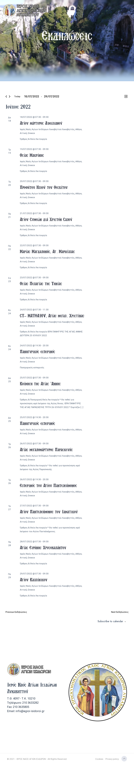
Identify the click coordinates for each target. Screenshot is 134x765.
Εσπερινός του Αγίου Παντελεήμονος (48, 485)
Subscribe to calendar (110, 621)
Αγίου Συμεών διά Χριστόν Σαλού (46, 219)
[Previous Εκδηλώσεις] (6, 96)
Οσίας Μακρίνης (32, 155)
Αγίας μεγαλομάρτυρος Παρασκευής (46, 449)
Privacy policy (112, 759)
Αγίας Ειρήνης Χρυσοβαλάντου (43, 547)
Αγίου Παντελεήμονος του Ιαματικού (49, 511)
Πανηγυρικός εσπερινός (37, 351)
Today (17, 96)
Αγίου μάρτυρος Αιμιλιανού (41, 123)
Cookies (99, 759)
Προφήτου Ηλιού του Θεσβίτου (44, 187)
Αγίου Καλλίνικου (33, 579)
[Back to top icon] (124, 758)
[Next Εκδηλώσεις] (9, 96)
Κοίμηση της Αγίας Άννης (40, 383)
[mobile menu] (130, 8)
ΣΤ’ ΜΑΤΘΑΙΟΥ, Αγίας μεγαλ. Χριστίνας (52, 315)
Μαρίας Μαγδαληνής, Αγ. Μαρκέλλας (47, 251)
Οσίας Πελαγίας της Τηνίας (41, 283)
